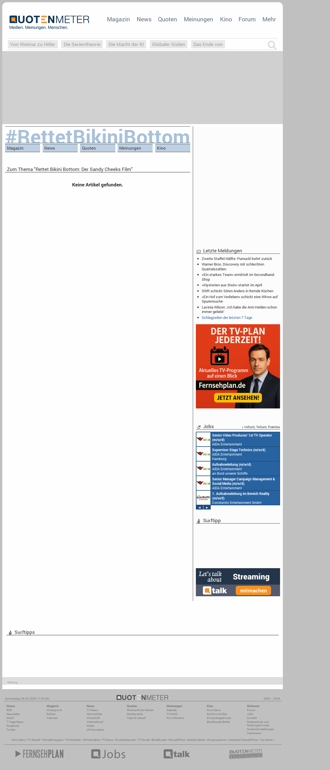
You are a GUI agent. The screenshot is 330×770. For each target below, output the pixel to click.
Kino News (19, 740)
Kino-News (214, 710)
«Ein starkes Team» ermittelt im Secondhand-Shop (238, 277)
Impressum (254, 733)
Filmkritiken (73, 740)
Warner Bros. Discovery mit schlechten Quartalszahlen (233, 266)
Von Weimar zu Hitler (32, 44)
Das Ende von (208, 44)
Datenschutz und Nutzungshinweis (258, 723)
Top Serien (266, 740)
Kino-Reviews (175, 718)
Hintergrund (54, 710)
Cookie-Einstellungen (260, 729)
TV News (107, 740)
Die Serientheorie (82, 44)
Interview (52, 718)
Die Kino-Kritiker (217, 714)
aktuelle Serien (196, 740)
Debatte (172, 710)
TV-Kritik (172, 714)
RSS (9, 710)
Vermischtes (94, 714)
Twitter (10, 730)
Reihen (51, 714)
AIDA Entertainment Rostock (235, 483)
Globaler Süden (168, 44)
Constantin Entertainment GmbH (232, 498)
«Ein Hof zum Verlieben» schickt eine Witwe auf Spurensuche (240, 299)
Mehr (269, 19)
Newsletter (13, 714)
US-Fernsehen (95, 730)
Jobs (250, 714)
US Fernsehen (91, 740)
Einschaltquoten (125, 740)
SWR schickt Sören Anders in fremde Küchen (237, 290)
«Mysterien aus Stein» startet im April (232, 284)
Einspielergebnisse (219, 718)
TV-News (92, 710)
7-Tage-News (14, 722)
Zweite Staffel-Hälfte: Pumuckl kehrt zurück (237, 258)
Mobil (10, 718)
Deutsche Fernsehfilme (243, 740)
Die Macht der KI (126, 44)
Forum (247, 19)
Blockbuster (159, 740)
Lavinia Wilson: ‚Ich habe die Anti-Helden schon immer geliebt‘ (239, 309)
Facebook (12, 726)
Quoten (167, 19)
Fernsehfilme (176, 740)
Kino (226, 19)
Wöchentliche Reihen (140, 710)
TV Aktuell (33, 740)
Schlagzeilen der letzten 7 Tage (227, 317)
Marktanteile (135, 714)
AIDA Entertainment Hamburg (230, 454)
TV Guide (144, 740)
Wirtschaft (93, 718)
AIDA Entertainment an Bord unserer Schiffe (234, 439)
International (95, 722)
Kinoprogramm (217, 740)
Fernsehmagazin (53, 740)
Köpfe (90, 726)
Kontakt (252, 718)
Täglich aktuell (136, 718)
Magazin (118, 19)
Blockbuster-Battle (218, 722)
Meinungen (198, 19)
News (144, 19)
